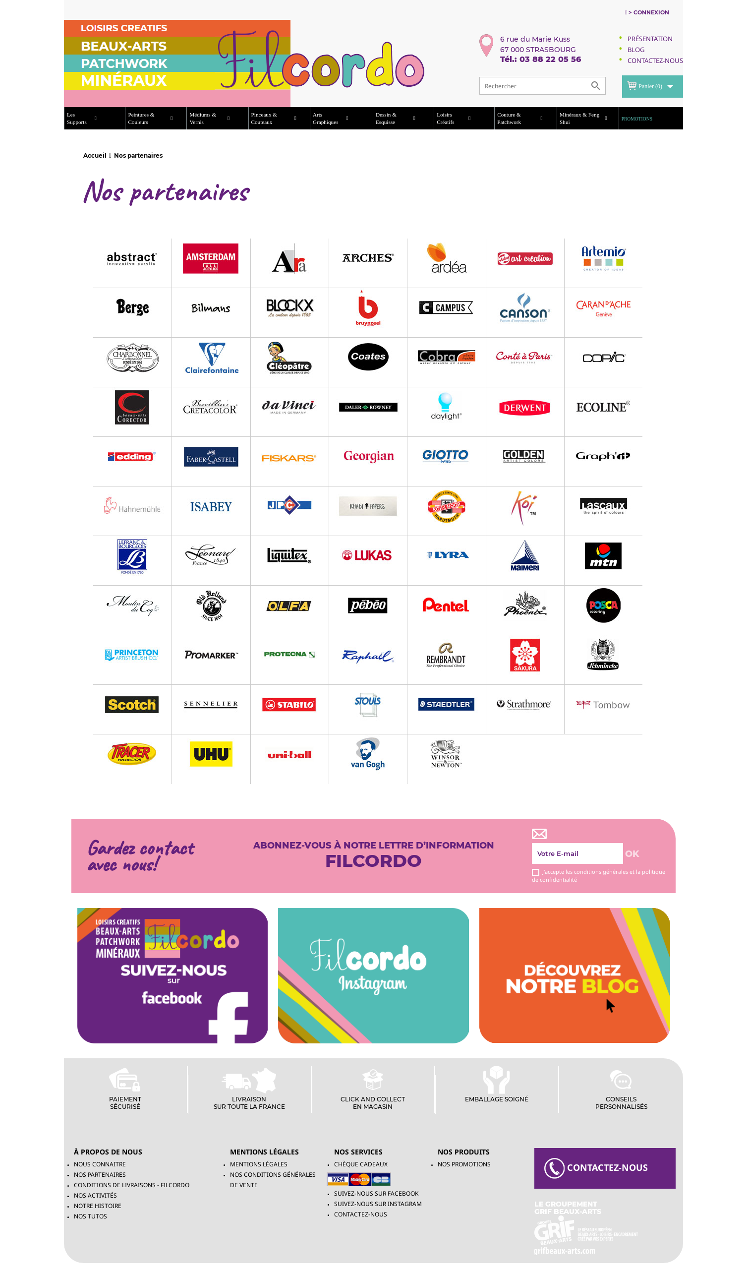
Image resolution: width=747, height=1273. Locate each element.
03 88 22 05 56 (550, 59)
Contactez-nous (360, 1214)
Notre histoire (97, 1206)
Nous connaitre (100, 1164)
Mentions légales (258, 1164)
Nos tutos (90, 1216)
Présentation (650, 38)
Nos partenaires (100, 1174)
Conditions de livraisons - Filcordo (131, 1185)
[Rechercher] (542, 86)
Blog (636, 49)
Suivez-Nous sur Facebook (376, 1193)
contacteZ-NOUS (596, 1168)
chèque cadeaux (361, 1164)
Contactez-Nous (655, 60)
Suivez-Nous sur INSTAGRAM (378, 1204)
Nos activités (95, 1195)
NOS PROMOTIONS (464, 1164)
